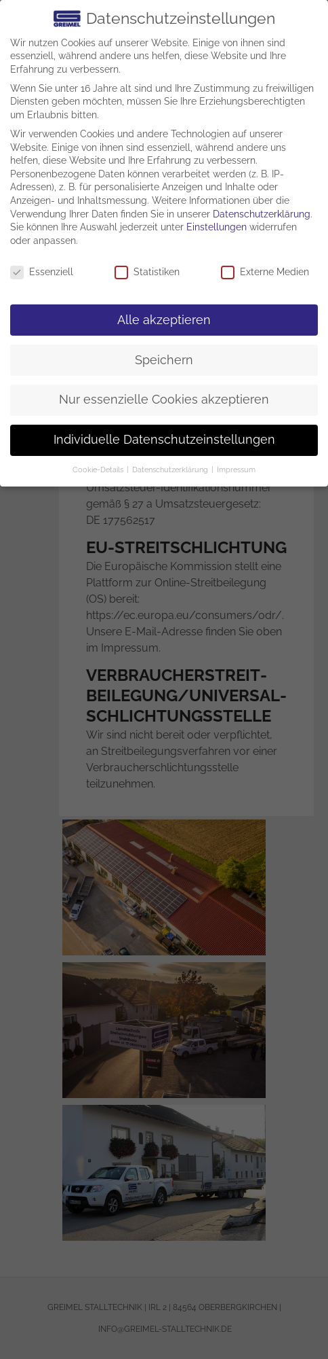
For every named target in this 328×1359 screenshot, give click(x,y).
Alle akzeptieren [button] (164, 320)
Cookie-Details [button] (99, 469)
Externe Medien (265, 272)
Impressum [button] (236, 469)
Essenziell (41, 272)
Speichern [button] (164, 360)
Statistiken (147, 272)
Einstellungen (216, 227)
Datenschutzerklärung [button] (171, 469)
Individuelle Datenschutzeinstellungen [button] (164, 439)
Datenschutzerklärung (261, 214)
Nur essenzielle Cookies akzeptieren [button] (164, 399)
